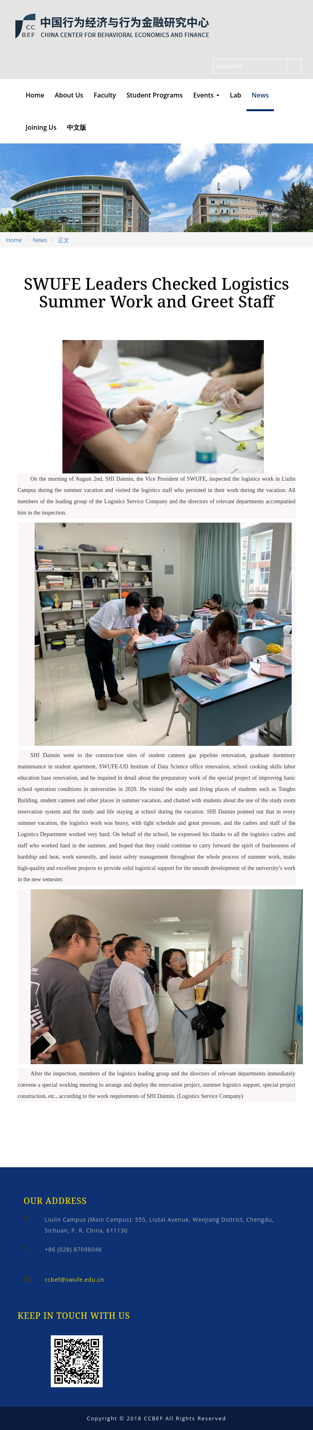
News (260, 95)
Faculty (105, 95)
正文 (63, 240)
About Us (69, 95)
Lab (235, 95)
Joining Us (41, 127)
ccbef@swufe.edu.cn (74, 1279)
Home (35, 95)
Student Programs (154, 95)
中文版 (76, 127)
